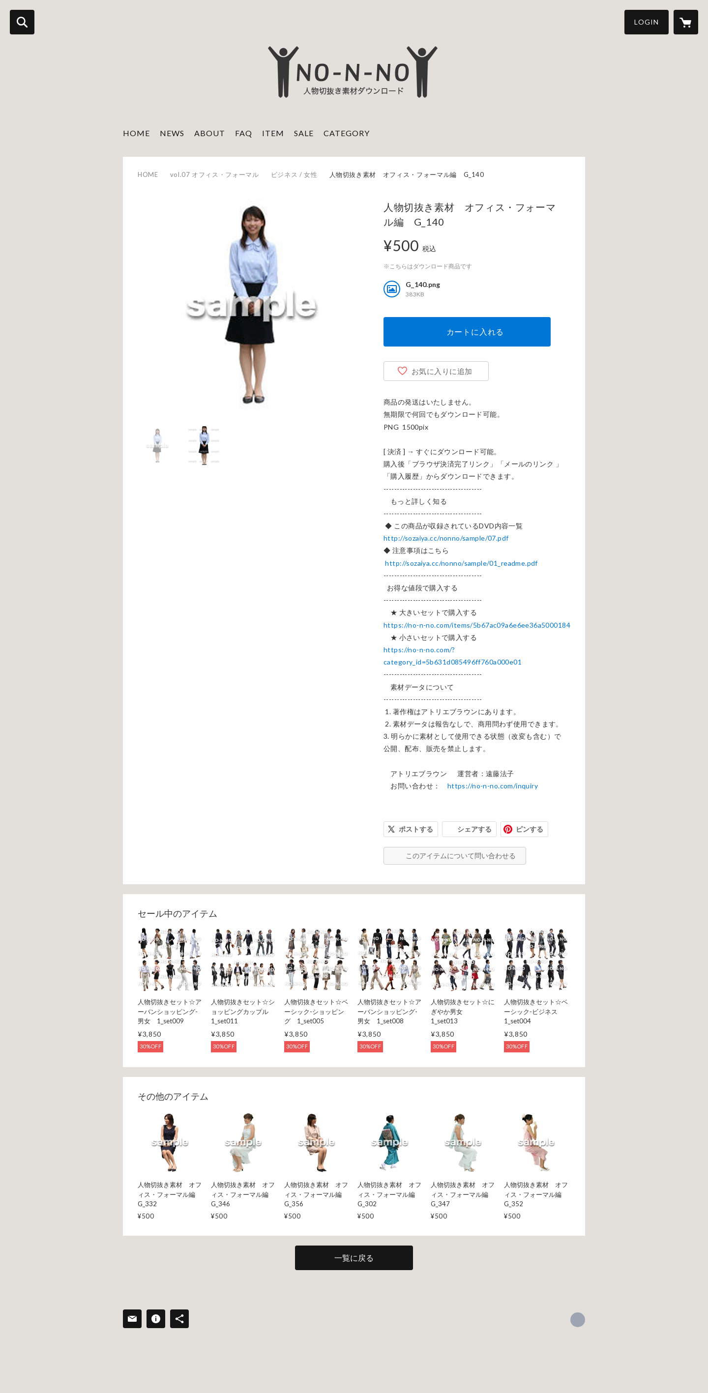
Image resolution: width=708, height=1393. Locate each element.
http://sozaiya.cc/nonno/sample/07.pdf (446, 538)
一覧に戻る (354, 1257)
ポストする (416, 829)
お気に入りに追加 (442, 371)
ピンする (529, 829)
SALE (304, 133)
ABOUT (209, 133)
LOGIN (646, 22)
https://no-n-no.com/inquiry (492, 786)
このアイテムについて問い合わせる (461, 855)
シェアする (474, 829)
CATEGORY (347, 133)
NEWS (172, 133)
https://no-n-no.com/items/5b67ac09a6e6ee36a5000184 (477, 625)
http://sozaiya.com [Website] (577, 1319)
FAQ (243, 133)
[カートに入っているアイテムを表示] (686, 22)
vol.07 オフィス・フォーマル (214, 174)
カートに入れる (475, 331)
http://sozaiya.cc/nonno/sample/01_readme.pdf (461, 563)
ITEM (273, 133)
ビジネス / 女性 (294, 174)
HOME (136, 133)
